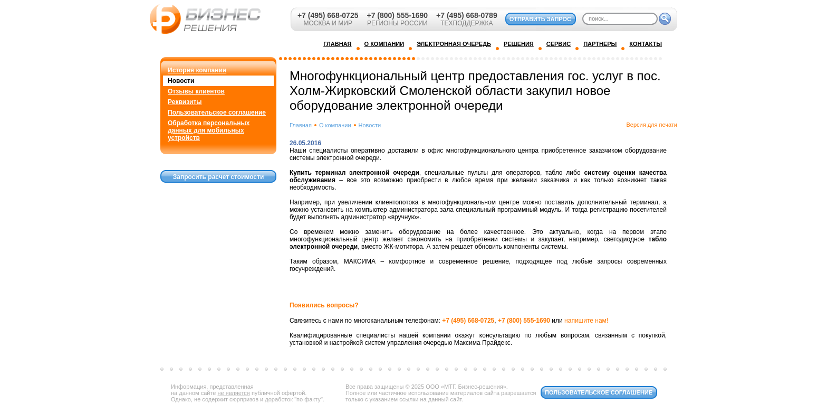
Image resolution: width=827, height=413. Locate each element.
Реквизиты (185, 102)
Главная (301, 125)
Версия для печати (651, 124)
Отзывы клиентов (196, 91)
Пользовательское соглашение (217, 112)
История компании (197, 70)
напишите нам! (586, 320)
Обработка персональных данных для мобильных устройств (208, 130)
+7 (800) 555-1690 (397, 15)
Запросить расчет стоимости (218, 177)
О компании (335, 125)
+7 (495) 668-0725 (328, 15)
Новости (181, 81)
